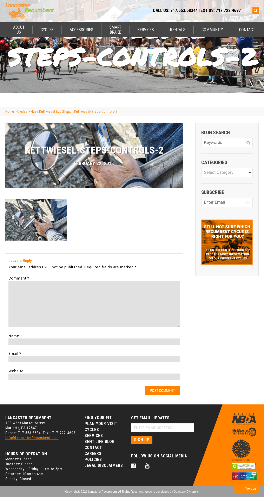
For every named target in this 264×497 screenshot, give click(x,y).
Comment (18, 278)
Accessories (81, 29)
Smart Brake (115, 30)
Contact (247, 29)
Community (212, 29)
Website (16, 371)
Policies (93, 459)
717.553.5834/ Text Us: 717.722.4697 (205, 10)
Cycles (47, 29)
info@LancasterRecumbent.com (32, 438)
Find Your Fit (98, 417)
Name (15, 336)
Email (14, 353)
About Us (19, 30)
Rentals (177, 29)
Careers (93, 453)
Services (145, 29)
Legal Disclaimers (104, 465)
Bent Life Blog (100, 441)
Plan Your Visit (101, 423)
